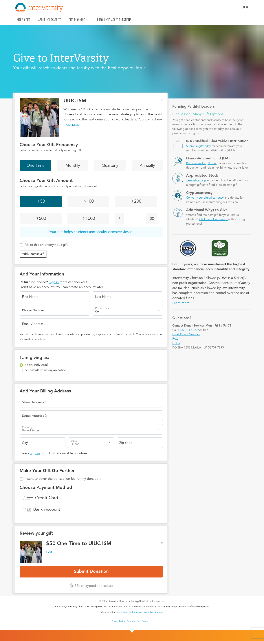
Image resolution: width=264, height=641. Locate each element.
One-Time (36, 166)
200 (136, 201)
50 (41, 201)
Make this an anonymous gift (46, 245)
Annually (147, 166)
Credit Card (46, 498)
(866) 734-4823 (188, 330)
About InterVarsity (49, 20)
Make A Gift (23, 20)
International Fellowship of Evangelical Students (139, 612)
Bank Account (46, 509)
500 (41, 218)
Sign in (54, 282)
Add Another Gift (33, 254)
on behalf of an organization (46, 370)
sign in (35, 453)
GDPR (176, 343)
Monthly (72, 166)
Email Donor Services (186, 334)
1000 (89, 218)
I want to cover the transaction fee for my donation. (63, 478)
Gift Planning (77, 20)
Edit (49, 552)
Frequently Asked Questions (114, 20)
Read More (71, 125)
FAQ (175, 339)
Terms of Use (133, 621)
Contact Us (147, 621)
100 (89, 201)
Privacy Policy (118, 621)
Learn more (180, 303)
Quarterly (110, 166)
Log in (244, 7)
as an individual (36, 365)
